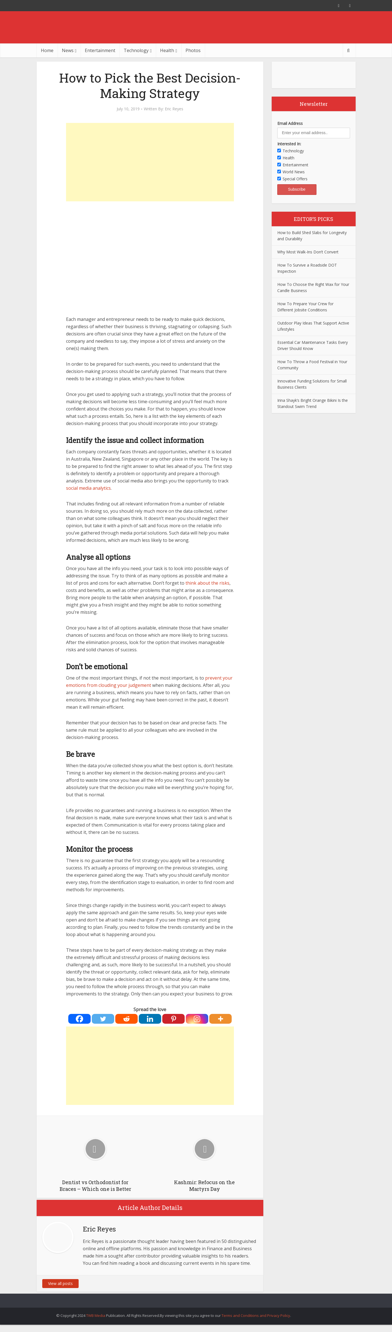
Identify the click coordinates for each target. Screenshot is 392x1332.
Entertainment (100, 50)
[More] (220, 1019)
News (68, 50)
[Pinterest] (173, 1019)
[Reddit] (126, 1019)
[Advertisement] (150, 162)
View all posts (60, 1283)
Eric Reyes (174, 108)
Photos (193, 50)
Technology (136, 50)
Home (47, 50)
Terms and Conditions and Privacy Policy (256, 1315)
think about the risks (206, 583)
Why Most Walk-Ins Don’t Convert (308, 252)
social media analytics (88, 488)
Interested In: (289, 143)
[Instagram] (197, 1019)
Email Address (290, 123)
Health (167, 50)
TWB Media (95, 1315)
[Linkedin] (150, 1019)
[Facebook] (79, 1019)
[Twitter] (103, 1019)
